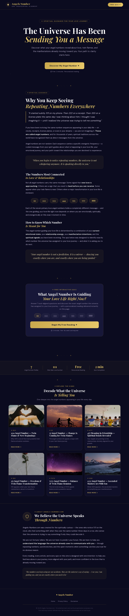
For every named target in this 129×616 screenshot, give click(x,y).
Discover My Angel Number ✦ (64, 65)
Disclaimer (74, 601)
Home (53, 601)
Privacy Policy (63, 601)
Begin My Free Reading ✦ (64, 324)
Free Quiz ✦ (115, 5)
